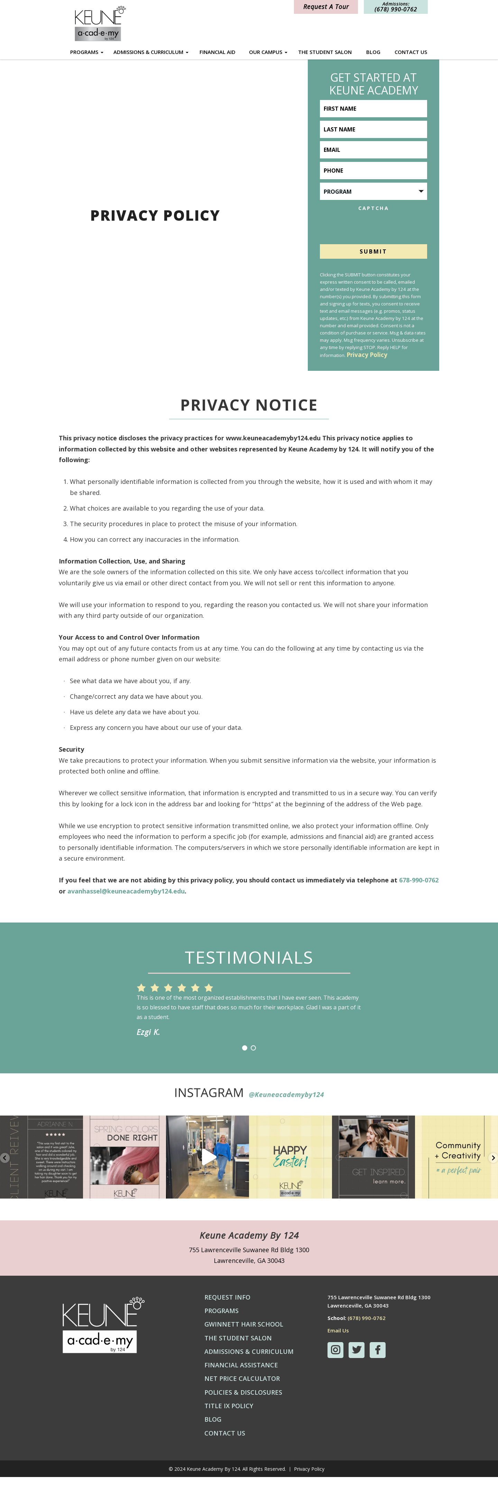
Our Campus (265, 52)
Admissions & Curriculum (148, 52)
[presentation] (372, 226)
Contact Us (411, 51)
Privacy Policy (367, 356)
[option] (249, 1005)
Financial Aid (218, 51)
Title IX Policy (228, 1424)
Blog (373, 51)
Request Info (227, 1315)
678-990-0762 (419, 880)
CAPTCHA (373, 207)
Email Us (338, 1348)
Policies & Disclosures (243, 1410)
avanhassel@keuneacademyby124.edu (126, 891)
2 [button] (253, 1065)
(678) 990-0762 (367, 1335)
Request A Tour (326, 6)
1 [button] (244, 1065)
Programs (84, 52)
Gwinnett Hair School (243, 1342)
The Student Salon (325, 51)
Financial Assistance (241, 1383)
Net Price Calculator (242, 1396)
